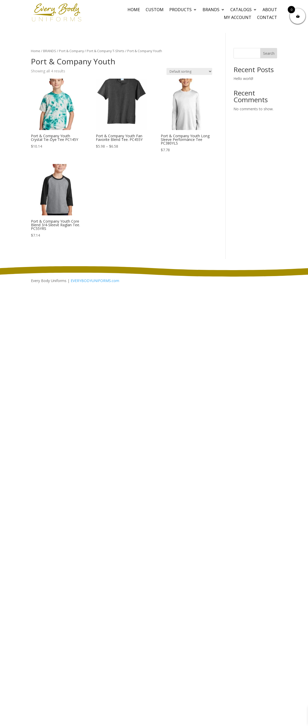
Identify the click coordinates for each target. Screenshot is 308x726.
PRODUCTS (180, 10)
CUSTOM (155, 10)
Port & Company (71, 51)
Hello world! (243, 78)
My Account (237, 18)
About (270, 10)
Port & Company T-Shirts (105, 51)
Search (268, 53)
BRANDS (211, 10)
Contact (267, 18)
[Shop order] (189, 71)
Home (134, 10)
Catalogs (241, 10)
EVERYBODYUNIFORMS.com (95, 280)
